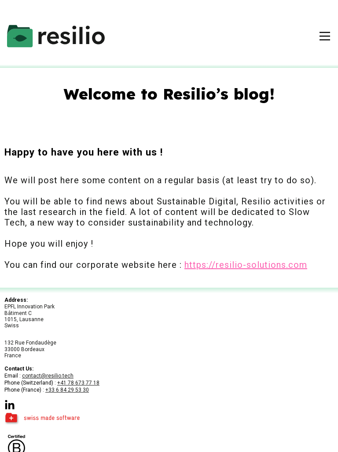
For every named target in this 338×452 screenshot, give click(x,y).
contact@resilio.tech (47, 376)
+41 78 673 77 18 (78, 383)
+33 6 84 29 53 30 (67, 390)
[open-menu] (325, 36)
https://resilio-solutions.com (245, 264)
